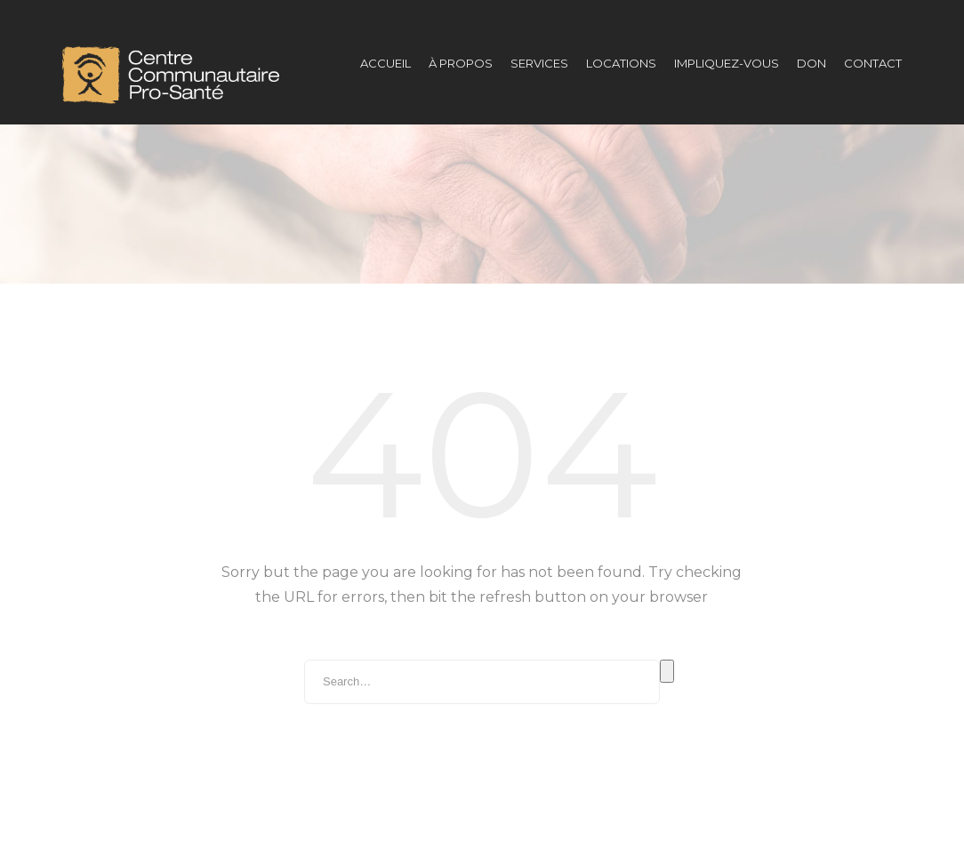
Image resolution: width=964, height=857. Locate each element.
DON (811, 63)
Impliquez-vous (726, 63)
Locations (621, 63)
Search (667, 634)
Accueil (385, 63)
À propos (461, 63)
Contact (873, 63)
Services (539, 63)
